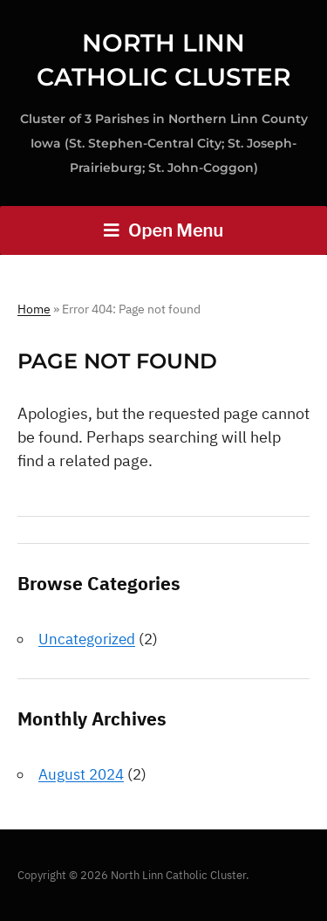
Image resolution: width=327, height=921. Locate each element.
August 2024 (81, 774)
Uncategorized (86, 639)
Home (34, 309)
